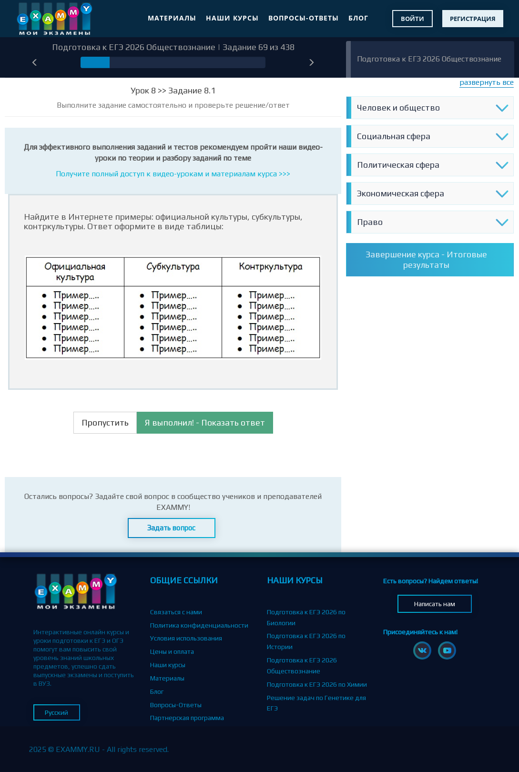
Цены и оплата (172, 651)
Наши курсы (232, 17)
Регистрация (473, 18)
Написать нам (434, 604)
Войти (412, 18)
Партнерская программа (187, 717)
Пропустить (105, 422)
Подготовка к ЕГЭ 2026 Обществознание (429, 58)
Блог (358, 17)
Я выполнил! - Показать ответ (205, 422)
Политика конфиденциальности (199, 625)
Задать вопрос (171, 528)
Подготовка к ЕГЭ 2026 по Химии (317, 684)
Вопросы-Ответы (303, 17)
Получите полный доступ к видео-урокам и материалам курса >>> (173, 173)
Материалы (172, 17)
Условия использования (186, 638)
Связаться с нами (176, 612)
